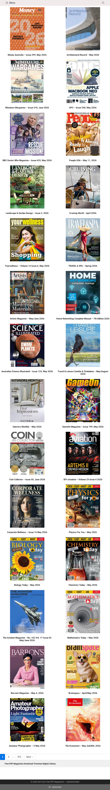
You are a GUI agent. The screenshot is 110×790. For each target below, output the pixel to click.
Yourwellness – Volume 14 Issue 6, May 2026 (27, 266)
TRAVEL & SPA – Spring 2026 (82, 266)
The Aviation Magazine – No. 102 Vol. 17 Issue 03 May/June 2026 (27, 639)
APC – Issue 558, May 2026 (83, 107)
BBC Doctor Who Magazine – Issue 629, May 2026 (27, 160)
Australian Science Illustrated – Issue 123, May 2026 (27, 371)
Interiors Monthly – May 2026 (27, 426)
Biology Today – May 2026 (27, 585)
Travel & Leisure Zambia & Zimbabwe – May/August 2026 (83, 372)
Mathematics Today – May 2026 (83, 637)
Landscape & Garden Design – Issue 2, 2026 (27, 213)
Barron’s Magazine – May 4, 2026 (27, 693)
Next (30, 757)
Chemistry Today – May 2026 (83, 585)
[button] (103, 3)
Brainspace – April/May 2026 (83, 693)
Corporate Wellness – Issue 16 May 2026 (27, 532)
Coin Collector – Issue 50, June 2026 (27, 479)
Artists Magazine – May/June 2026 (27, 318)
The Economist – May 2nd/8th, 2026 (83, 746)
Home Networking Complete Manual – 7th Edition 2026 (82, 318)
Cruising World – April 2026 (82, 213)
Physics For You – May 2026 (83, 532)
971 (20, 756)
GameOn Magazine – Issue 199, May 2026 (83, 426)
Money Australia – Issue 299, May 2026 (27, 55)
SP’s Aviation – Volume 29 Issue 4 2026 (82, 479)
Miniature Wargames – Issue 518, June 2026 (27, 107)
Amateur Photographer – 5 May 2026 (27, 746)
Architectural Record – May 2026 (83, 55)
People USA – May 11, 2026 (83, 160)
